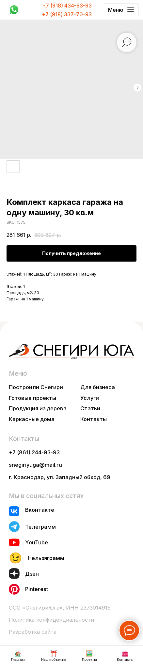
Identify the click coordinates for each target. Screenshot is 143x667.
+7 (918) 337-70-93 (67, 14)
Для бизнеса (97, 387)
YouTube (36, 542)
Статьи (90, 408)
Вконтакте (39, 510)
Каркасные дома (32, 419)
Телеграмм (40, 526)
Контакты (93, 419)
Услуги (89, 398)
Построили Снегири (36, 387)
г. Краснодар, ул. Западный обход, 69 (59, 477)
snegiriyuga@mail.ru (35, 465)
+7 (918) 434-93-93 (67, 5)
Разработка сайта (32, 632)
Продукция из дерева (38, 408)
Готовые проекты (32, 398)
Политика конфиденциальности (51, 619)
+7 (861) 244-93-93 (34, 452)
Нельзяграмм (46, 558)
